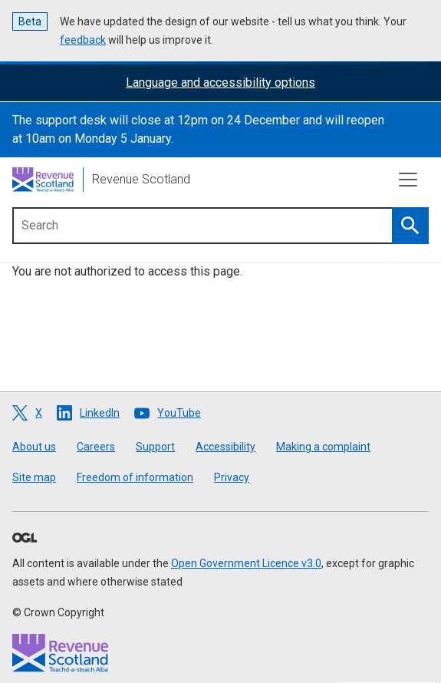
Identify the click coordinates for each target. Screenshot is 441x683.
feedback (83, 40)
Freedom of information (135, 477)
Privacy (231, 477)
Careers (96, 446)
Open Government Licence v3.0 (246, 563)
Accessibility (225, 446)
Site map (34, 477)
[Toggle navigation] (408, 179)
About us (34, 446)
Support (155, 446)
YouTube (179, 413)
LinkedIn (100, 413)
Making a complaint (323, 446)
